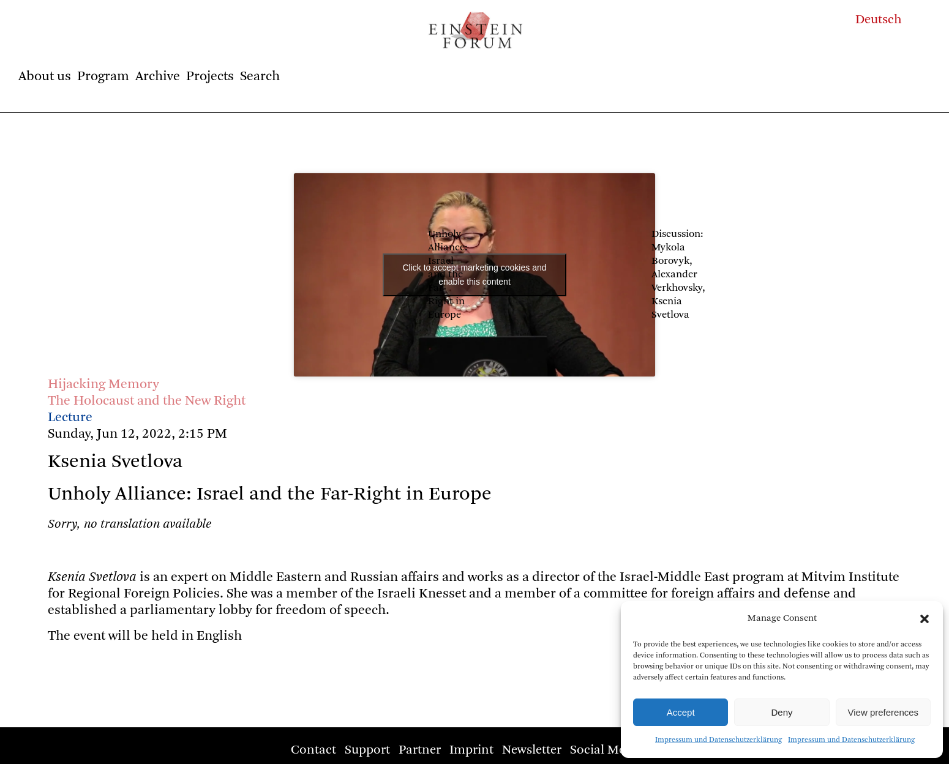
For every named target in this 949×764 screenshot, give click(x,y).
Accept (681, 712)
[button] (924, 619)
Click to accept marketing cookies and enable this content (475, 274)
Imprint (471, 750)
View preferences (883, 712)
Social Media (606, 750)
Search (260, 76)
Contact (313, 750)
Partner (420, 750)
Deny (781, 712)
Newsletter (531, 750)
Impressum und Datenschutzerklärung (718, 740)
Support (367, 750)
